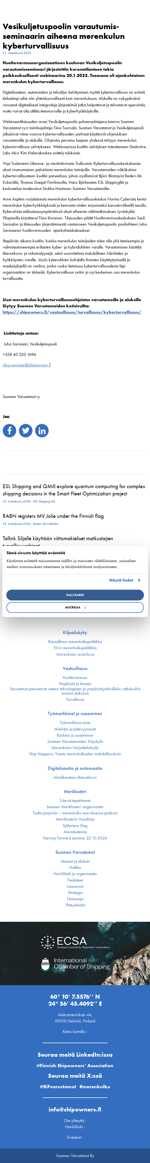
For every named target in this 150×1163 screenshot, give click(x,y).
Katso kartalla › (75, 1031)
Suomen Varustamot (75, 852)
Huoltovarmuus (75, 677)
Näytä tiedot (121, 580)
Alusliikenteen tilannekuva (75, 777)
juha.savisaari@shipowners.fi (27, 365)
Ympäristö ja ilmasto (75, 684)
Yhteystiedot (75, 905)
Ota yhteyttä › (75, 1120)
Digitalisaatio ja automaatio (75, 768)
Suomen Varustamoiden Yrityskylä (75, 741)
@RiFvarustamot (58, 1086)
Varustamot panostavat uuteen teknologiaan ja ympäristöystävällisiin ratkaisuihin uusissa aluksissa (75, 691)
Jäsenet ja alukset (75, 861)
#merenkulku (94, 1086)
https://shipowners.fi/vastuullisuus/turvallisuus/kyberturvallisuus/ (72, 312)
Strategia (75, 892)
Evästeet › (75, 1137)
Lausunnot (75, 886)
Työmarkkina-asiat (75, 722)
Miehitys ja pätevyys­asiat (75, 729)
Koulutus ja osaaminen (75, 735)
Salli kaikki (75, 595)
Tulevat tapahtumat (75, 800)
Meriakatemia (75, 832)
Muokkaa (75, 607)
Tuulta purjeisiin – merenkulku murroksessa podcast (75, 813)
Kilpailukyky (75, 632)
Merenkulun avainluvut (75, 654)
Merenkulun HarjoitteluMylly (75, 748)
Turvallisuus (75, 699)
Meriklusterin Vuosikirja (75, 819)
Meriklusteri (75, 791)
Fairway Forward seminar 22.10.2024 (75, 838)
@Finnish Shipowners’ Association (75, 1065)
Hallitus (75, 867)
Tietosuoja (75, 899)
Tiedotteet (75, 880)
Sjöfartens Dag (75, 826)
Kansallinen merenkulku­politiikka (75, 642)
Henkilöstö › (75, 1127)
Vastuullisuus (75, 668)
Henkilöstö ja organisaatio (75, 874)
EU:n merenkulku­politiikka (75, 648)
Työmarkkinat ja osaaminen (75, 713)
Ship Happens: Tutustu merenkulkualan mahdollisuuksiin (75, 754)
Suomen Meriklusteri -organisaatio (75, 807)
